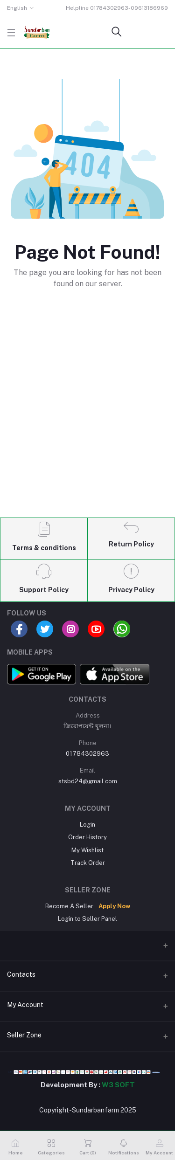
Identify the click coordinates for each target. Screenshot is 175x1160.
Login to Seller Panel (87, 918)
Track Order (87, 862)
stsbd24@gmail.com (87, 781)
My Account (25, 1004)
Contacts (21, 974)
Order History (87, 837)
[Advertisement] (87, 418)
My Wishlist (87, 850)
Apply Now (114, 906)
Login (87, 824)
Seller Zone (24, 1035)
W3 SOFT (118, 1085)
